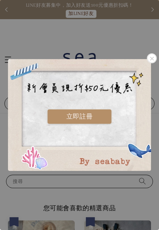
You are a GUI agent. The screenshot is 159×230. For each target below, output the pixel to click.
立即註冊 (79, 116)
